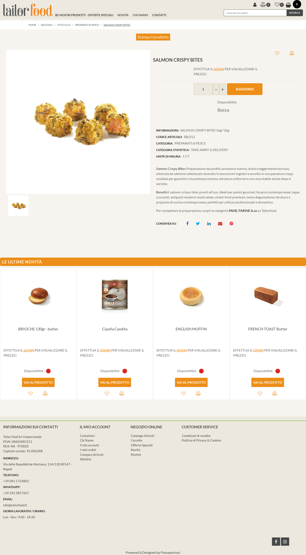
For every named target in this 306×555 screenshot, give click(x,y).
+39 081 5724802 (16, 481)
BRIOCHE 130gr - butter (38, 329)
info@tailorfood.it (15, 505)
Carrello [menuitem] (136, 440)
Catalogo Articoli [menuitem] (142, 436)
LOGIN (219, 69)
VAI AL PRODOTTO (38, 382)
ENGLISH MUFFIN (191, 329)
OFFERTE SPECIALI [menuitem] (100, 15)
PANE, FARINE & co (243, 210)
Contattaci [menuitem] (87, 436)
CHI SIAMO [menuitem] (140, 15)
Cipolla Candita (114, 329)
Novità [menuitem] (135, 450)
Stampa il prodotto (153, 37)
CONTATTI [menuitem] (159, 15)
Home (32, 24)
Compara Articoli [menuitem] (91, 454)
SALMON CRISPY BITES (117, 24)
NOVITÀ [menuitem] (123, 15)
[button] (295, 12)
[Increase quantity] (222, 89)
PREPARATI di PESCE (87, 24)
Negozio (47, 24)
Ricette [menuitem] (136, 454)
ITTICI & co (64, 24)
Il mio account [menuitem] (89, 445)
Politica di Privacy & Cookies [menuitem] (201, 440)
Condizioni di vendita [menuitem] (196, 436)
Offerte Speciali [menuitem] (142, 445)
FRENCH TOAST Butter (267, 329)
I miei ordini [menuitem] (88, 450)
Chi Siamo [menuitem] (87, 440)
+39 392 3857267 (16, 493)
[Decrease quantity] (216, 89)
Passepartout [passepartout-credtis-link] (170, 552)
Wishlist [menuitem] (85, 459)
